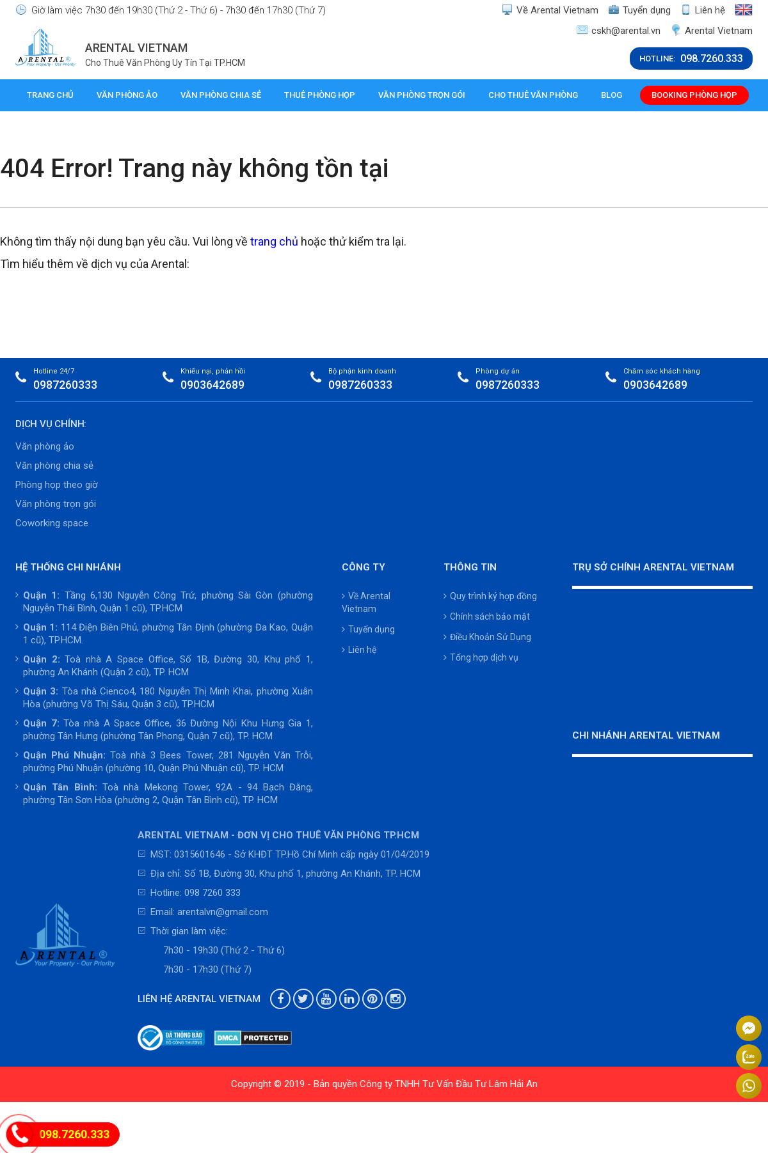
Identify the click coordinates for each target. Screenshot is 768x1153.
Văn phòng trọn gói (420, 95)
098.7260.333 (74, 1134)
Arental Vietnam (711, 30)
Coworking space (51, 523)
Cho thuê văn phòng (532, 95)
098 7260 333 (212, 892)
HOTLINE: (691, 59)
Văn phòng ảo (126, 95)
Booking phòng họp (693, 95)
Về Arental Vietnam (550, 10)
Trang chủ (50, 95)
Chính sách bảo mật (487, 616)
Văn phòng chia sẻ (220, 95)
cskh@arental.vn (618, 30)
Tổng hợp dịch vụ (481, 657)
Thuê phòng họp (319, 95)
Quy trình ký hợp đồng (490, 596)
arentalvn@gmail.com (222, 912)
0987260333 (65, 384)
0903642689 (212, 384)
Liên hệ (702, 10)
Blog (610, 95)
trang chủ (274, 241)
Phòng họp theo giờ (56, 484)
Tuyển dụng (639, 10)
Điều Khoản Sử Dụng (487, 637)
